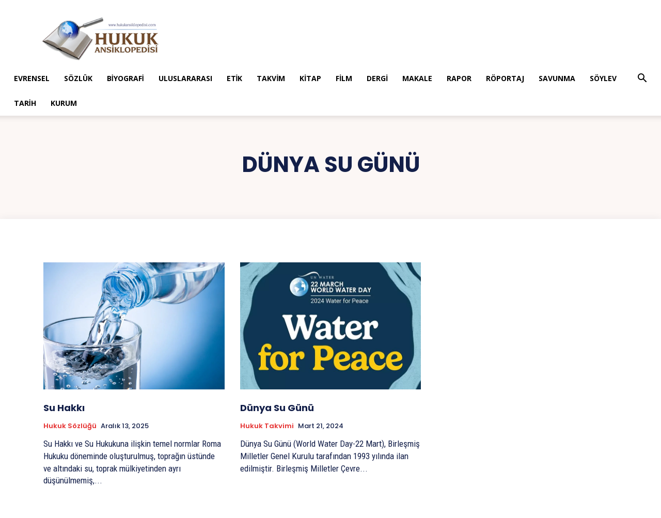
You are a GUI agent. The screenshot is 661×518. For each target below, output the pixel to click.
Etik (235, 78)
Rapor (459, 78)
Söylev (603, 78)
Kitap (310, 78)
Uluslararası (185, 78)
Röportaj (505, 78)
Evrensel (32, 78)
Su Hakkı (64, 407)
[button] (641, 79)
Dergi (377, 78)
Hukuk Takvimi (267, 426)
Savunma (557, 78)
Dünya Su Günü (277, 407)
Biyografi (125, 78)
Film (344, 78)
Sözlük (78, 78)
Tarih (25, 103)
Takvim (271, 78)
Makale (417, 78)
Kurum (64, 103)
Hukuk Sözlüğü (70, 426)
